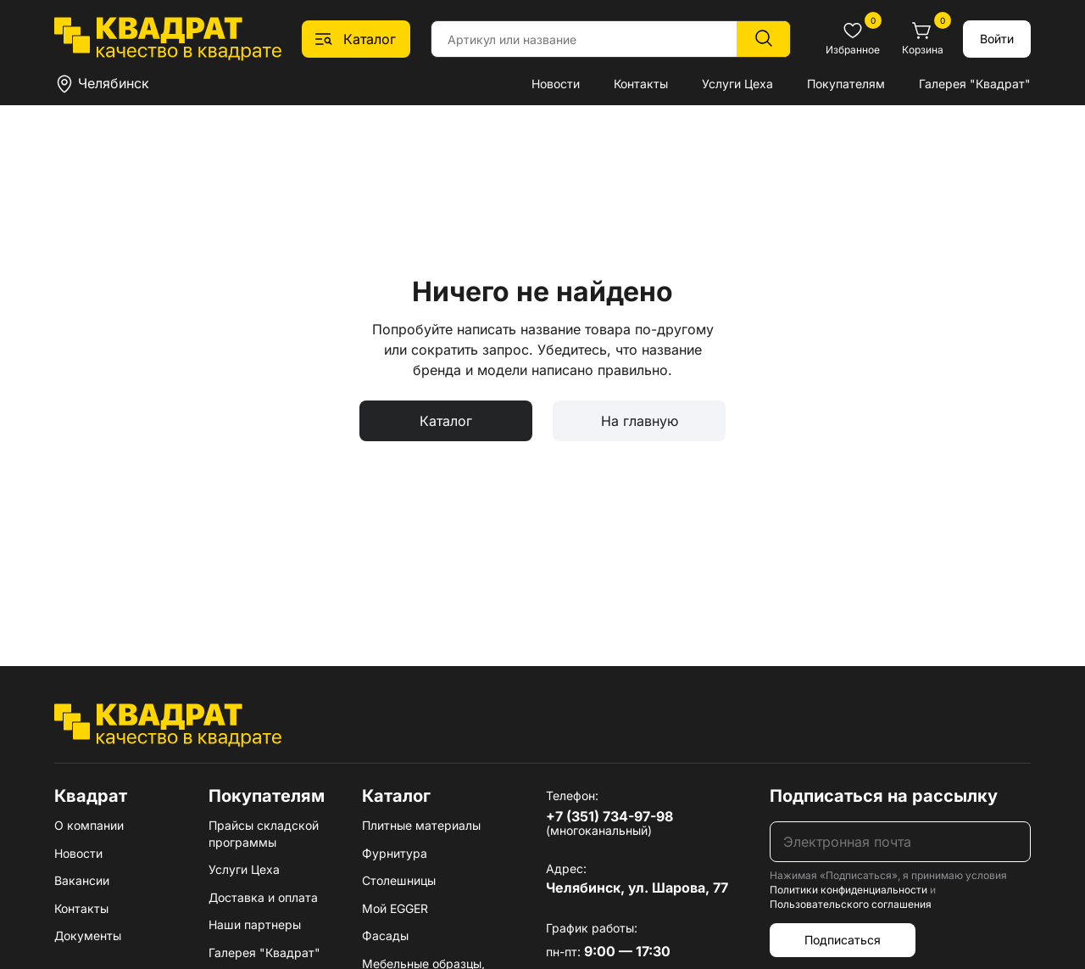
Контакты (641, 83)
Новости (555, 83)
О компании (89, 825)
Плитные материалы (421, 825)
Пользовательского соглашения (851, 904)
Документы (87, 935)
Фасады (385, 935)
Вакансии (81, 880)
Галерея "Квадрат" (975, 83)
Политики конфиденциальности (848, 889)
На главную (639, 420)
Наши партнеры (255, 924)
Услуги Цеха (737, 83)
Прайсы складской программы (264, 833)
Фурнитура (394, 853)
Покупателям (846, 83)
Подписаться (842, 940)
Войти (997, 38)
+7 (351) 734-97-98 (609, 816)
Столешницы (399, 880)
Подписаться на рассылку (884, 796)
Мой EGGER (395, 908)
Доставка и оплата (263, 897)
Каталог (446, 420)
